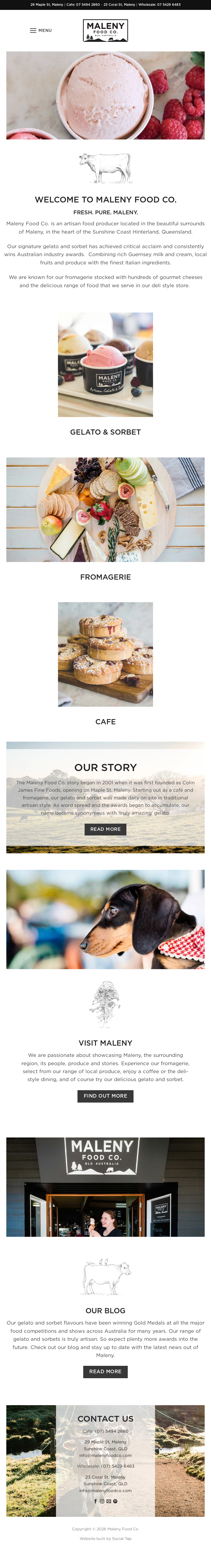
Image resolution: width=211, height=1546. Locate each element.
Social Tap (121, 1538)
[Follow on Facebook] (95, 1501)
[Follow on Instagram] (102, 1501)
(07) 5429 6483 (117, 1466)
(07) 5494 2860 (112, 1431)
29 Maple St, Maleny (46, 4)
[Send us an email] (109, 1501)
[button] (40, 30)
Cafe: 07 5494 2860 (83, 4)
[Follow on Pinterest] (115, 1501)
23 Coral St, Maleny (119, 4)
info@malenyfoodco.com (105, 1455)
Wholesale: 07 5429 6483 (159, 4)
